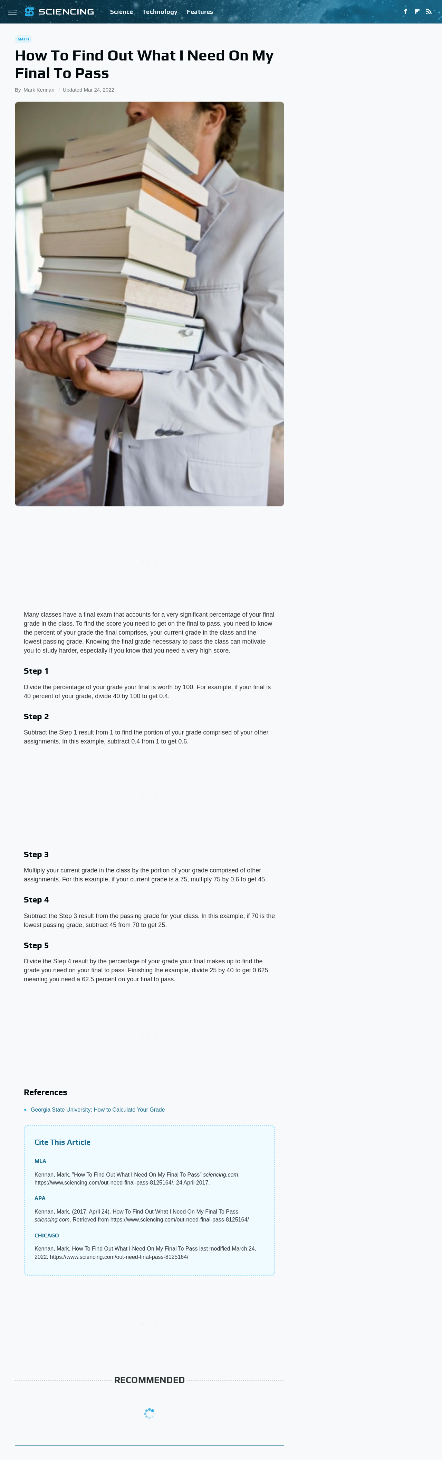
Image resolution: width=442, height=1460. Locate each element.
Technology (159, 11)
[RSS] (429, 12)
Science (121, 11)
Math (23, 39)
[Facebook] (405, 12)
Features (200, 11)
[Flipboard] (417, 12)
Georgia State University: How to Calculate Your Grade (98, 1110)
